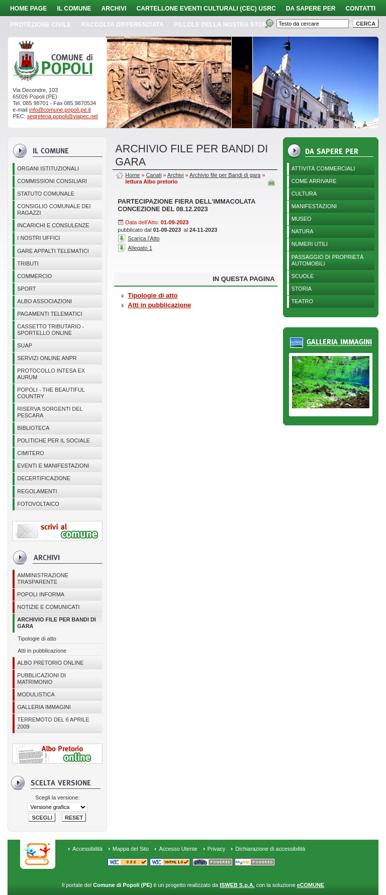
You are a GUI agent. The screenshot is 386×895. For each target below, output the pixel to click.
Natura (303, 231)
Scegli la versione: (57, 797)
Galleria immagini (43, 707)
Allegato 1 (140, 248)
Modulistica (35, 694)
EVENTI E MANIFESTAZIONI (53, 466)
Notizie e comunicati (48, 607)
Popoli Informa (40, 594)
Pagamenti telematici (49, 314)
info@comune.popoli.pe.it (60, 110)
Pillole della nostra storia (223, 24)
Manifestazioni (314, 206)
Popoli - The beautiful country (51, 393)
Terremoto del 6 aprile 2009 (53, 723)
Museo (302, 219)
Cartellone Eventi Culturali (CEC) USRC (205, 8)
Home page (28, 8)
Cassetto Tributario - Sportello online (50, 329)
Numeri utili (310, 244)
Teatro (302, 301)
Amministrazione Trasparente (42, 578)
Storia (302, 289)
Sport (26, 289)
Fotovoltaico (38, 504)
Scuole (303, 276)
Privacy (217, 849)
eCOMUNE (310, 885)
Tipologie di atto (37, 639)
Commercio (34, 276)
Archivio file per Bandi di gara (56, 622)
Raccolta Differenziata (122, 24)
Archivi (113, 8)
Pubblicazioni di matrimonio (41, 678)
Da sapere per (311, 8)
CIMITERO (30, 453)
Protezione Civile (40, 24)
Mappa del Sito (131, 849)
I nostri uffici (38, 238)
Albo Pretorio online (50, 663)
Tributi (27, 263)
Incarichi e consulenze (53, 225)
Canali (153, 175)
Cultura (304, 194)
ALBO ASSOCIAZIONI (44, 301)
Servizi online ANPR (46, 358)
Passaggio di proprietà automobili (328, 260)
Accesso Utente (178, 849)
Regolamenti (37, 491)
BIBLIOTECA (33, 428)
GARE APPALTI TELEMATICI (52, 251)
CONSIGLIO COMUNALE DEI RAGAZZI (53, 209)
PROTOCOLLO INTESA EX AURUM (51, 374)
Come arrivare (314, 181)
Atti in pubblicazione (42, 651)
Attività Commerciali (323, 168)
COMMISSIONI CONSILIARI (52, 181)
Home (132, 175)
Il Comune (74, 8)
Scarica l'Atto (143, 238)
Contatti (361, 8)
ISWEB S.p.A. (237, 885)
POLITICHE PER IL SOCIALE (53, 440)
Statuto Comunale (45, 194)
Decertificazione (43, 478)
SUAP (24, 345)
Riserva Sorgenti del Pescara (49, 412)
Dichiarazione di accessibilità (270, 849)
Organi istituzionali (48, 168)
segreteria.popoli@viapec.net (62, 116)
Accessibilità (87, 849)
